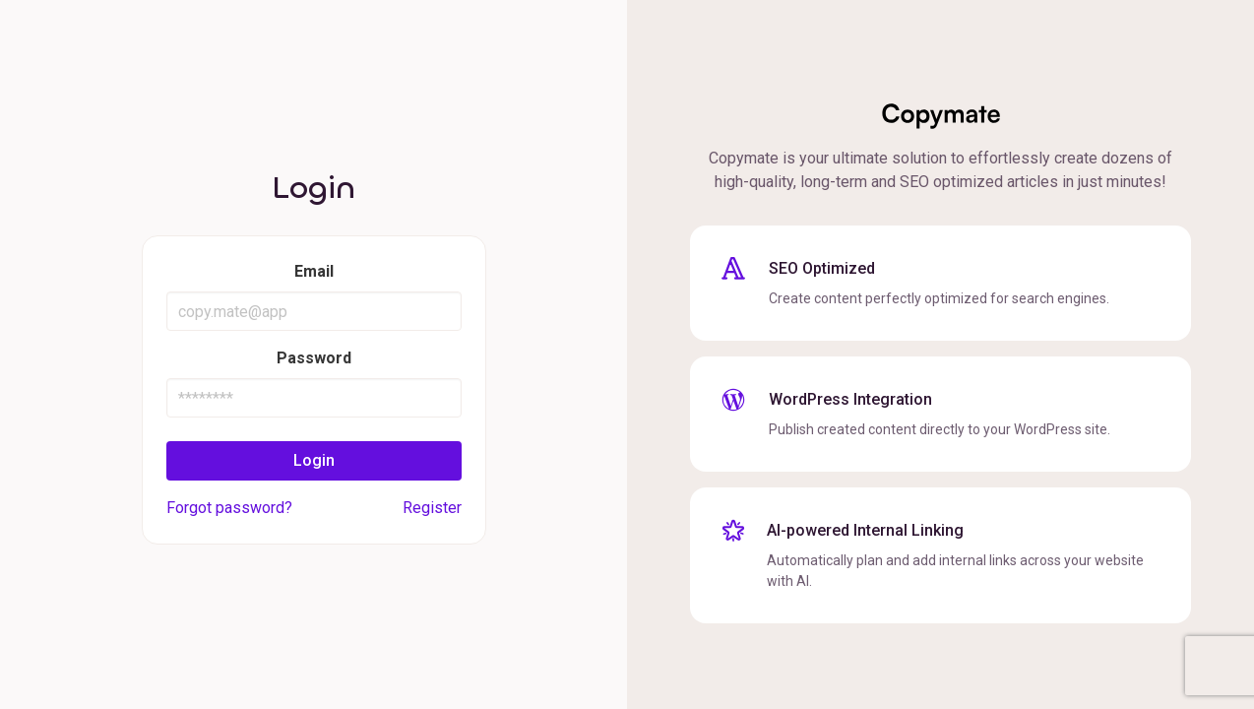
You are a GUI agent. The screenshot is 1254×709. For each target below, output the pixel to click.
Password (314, 358)
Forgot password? (229, 507)
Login (314, 460)
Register (432, 507)
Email (314, 271)
